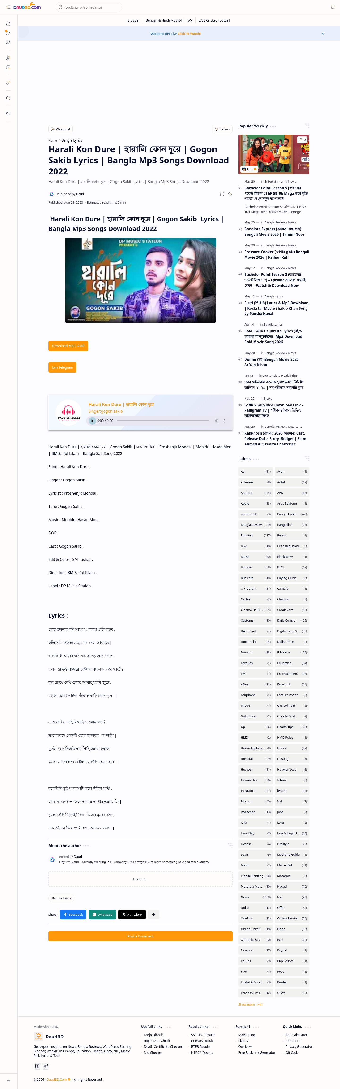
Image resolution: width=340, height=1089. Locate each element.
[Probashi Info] (255, 993)
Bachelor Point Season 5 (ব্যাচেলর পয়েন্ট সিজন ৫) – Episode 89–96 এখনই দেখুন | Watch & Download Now (274, 280)
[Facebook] (292, 684)
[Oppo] (292, 929)
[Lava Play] (255, 833)
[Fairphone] (255, 695)
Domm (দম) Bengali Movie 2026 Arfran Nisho (271, 362)
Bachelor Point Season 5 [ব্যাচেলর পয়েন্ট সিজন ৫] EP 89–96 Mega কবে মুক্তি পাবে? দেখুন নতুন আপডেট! (276, 193)
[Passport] (255, 950)
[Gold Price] (255, 716)
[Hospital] (255, 758)
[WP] (190, 20)
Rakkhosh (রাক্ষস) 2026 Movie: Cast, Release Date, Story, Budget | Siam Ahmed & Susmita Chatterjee (275, 438)
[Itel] (292, 801)
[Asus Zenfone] (292, 503)
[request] (8, 113)
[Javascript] (255, 812)
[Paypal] (292, 950)
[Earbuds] (255, 663)
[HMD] (255, 737)
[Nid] (292, 897)
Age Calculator (296, 1034)
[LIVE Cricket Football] (214, 20)
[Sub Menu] (8, 33)
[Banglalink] (292, 524)
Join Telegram (62, 367)
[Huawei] (255, 769)
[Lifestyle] (292, 844)
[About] (8, 58)
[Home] (8, 23)
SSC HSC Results (203, 1034)
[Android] (255, 492)
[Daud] (70, 194)
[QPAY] (292, 993)
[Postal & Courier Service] (255, 982)
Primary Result (202, 1040)
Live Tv (243, 1040)
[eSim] (255, 684)
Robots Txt (293, 1040)
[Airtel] (292, 482)
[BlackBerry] (292, 556)
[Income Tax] (255, 780)
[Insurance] (255, 790)
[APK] (292, 492)
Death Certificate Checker (163, 1046)
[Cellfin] (255, 599)
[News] (292, 181)
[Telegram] (45, 1066)
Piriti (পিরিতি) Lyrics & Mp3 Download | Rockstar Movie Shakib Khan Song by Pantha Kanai (276, 308)
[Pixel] (255, 971)
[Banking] (255, 535)
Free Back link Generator (256, 1052)
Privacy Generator (298, 1046)
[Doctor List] (271, 375)
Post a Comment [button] (140, 936)
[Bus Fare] (255, 578)
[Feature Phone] (292, 695)
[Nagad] (292, 886)
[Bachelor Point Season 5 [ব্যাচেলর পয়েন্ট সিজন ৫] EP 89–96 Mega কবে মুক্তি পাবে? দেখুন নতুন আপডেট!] (273, 154)
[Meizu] (255, 865)
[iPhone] (292, 790)
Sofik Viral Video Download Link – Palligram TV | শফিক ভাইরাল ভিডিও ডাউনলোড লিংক (273, 410)
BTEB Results (201, 1046)
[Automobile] (255, 514)
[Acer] (292, 471)
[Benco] (292, 535)
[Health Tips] (289, 375)
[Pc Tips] (255, 961)
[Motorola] (292, 875)
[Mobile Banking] (255, 875)
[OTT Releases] (255, 939)
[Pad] (292, 939)
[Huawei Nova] (292, 769)
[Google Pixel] (292, 716)
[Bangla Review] (275, 222)
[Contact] (8, 67)
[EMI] (255, 673)
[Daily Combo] (292, 620)
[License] (255, 844)
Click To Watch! (189, 33)
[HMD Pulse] (292, 737)
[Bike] (255, 546)
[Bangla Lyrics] (61, 898)
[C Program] (255, 588)
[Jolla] (255, 822)
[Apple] (255, 503)
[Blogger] (134, 20)
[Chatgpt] (292, 599)
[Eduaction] (292, 663)
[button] (8, 7)
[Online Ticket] (255, 929)
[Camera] (292, 588)
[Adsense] (255, 482)
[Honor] (292, 748)
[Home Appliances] (255, 748)
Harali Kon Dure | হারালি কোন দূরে (121, 404)
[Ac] (255, 471)
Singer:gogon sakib (106, 411)
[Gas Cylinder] (292, 705)
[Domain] (255, 652)
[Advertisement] (179, 81)
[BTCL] (292, 567)
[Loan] (255, 854)
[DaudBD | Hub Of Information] (27, 7)
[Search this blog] (89, 7)
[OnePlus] (255, 918)
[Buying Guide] (292, 578)
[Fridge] (255, 705)
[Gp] (255, 727)
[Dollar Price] (292, 641)
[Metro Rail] (292, 865)
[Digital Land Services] (292, 631)
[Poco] (292, 971)
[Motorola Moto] (255, 886)
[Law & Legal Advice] (292, 833)
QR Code (291, 1052)
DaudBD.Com (59, 1079)
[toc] (8, 98)
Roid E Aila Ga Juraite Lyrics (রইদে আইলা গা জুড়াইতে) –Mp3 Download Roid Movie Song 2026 (273, 336)
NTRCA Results (202, 1052)
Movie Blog (246, 1034)
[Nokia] (255, 907)
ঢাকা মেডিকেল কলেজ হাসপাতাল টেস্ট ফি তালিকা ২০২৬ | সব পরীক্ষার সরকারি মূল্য (273, 385)
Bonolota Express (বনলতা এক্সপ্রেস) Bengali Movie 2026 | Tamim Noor (274, 232)
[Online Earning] (292, 918)
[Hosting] (292, 758)
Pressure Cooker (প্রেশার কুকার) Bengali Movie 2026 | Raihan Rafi (276, 254)
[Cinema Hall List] (255, 609)
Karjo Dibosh (153, 1034)
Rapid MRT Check (157, 1040)
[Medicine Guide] (292, 854)
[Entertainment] (275, 181)
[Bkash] (255, 556)
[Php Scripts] (292, 961)
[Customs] (255, 620)
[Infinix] (292, 780)
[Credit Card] (292, 609)
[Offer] (292, 907)
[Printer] (292, 982)
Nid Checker (153, 1052)
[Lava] (292, 822)
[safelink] (8, 82)
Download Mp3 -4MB (68, 346)
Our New (245, 1046)
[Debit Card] (255, 631)
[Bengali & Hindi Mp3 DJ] (164, 20)
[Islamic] (255, 801)
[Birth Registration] (292, 546)
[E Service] (292, 652)
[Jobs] (292, 812)
